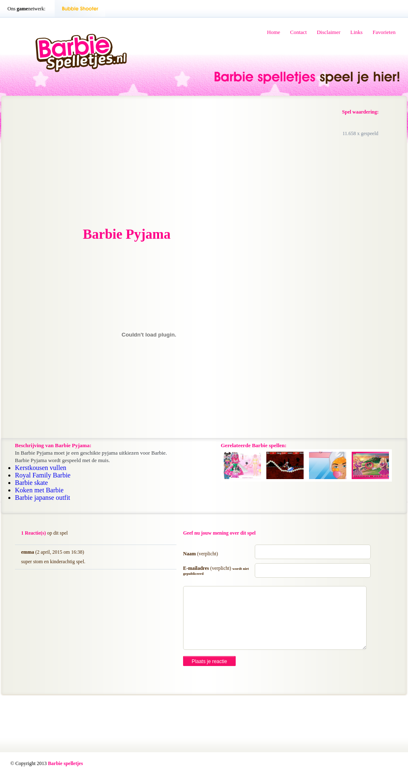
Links (356, 32)
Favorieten (384, 32)
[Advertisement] (77, 162)
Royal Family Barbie (42, 475)
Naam (200, 554)
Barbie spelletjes (65, 763)
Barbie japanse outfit (42, 497)
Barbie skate (31, 482)
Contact (298, 32)
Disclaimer (328, 32)
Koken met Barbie (39, 490)
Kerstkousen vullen (40, 467)
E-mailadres (216, 570)
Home (273, 32)
